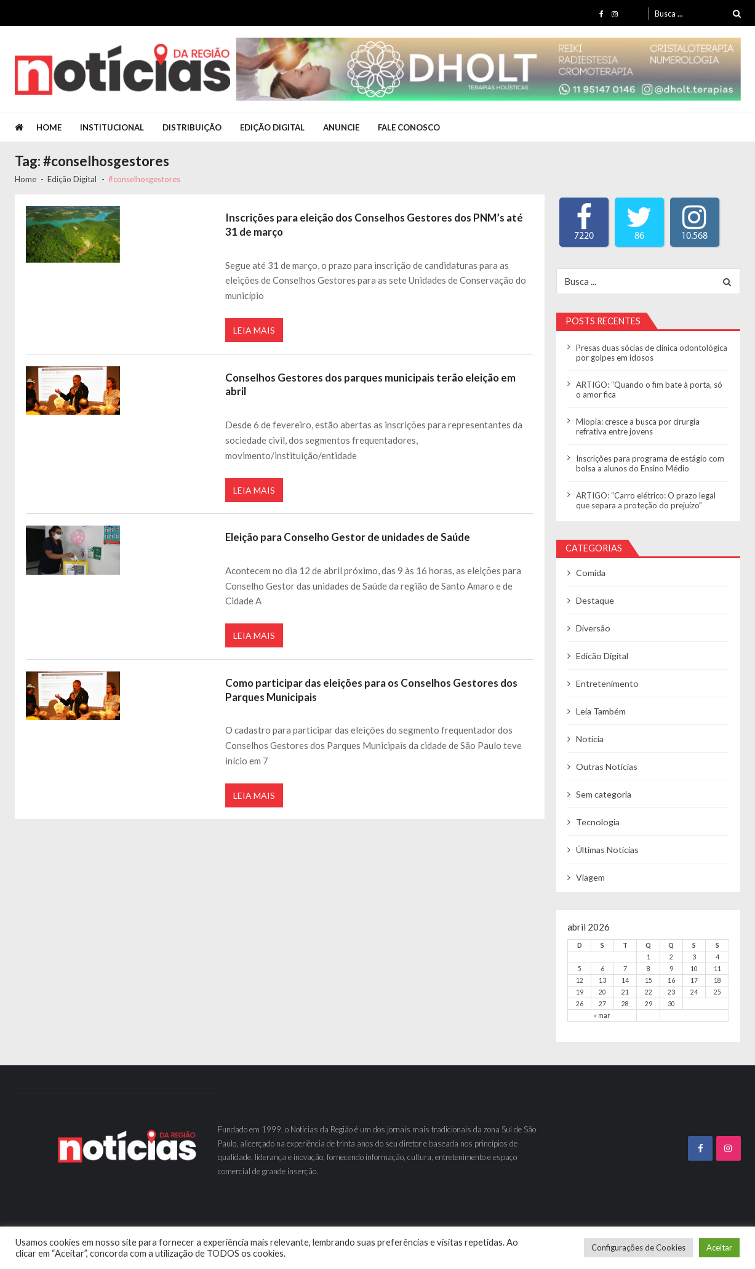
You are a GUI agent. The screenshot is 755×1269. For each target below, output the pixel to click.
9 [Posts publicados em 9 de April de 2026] (671, 968)
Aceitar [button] (719, 1247)
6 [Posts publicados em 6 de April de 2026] (602, 968)
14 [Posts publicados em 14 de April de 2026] (625, 980)
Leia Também (601, 711)
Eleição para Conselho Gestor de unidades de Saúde (347, 536)
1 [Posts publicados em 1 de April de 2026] (648, 957)
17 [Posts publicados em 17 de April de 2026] (694, 980)
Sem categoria (604, 794)
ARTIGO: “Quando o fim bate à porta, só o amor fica (649, 389)
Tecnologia (598, 822)
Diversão (593, 628)
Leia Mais (254, 330)
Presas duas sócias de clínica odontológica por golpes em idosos (651, 352)
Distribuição (192, 127)
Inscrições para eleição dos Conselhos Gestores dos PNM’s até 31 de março (374, 224)
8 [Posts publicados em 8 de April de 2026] (648, 968)
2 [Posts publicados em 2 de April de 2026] (671, 957)
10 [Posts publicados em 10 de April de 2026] (694, 968)
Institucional (112, 127)
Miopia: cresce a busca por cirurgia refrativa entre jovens (638, 426)
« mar (602, 1015)
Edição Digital (272, 127)
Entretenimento (607, 683)
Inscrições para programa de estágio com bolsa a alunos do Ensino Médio (650, 463)
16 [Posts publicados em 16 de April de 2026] (671, 980)
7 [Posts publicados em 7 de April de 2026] (625, 968)
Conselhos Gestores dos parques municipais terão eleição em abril (370, 384)
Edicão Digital (602, 656)
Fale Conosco (409, 127)
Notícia (590, 739)
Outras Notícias (607, 766)
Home (49, 127)
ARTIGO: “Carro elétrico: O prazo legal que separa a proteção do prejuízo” (646, 500)
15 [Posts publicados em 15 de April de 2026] (648, 980)
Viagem (590, 877)
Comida (590, 572)
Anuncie (341, 127)
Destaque (595, 600)
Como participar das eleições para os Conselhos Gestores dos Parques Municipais (371, 689)
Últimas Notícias (607, 849)
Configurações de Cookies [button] (638, 1247)
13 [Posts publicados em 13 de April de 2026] (602, 980)
